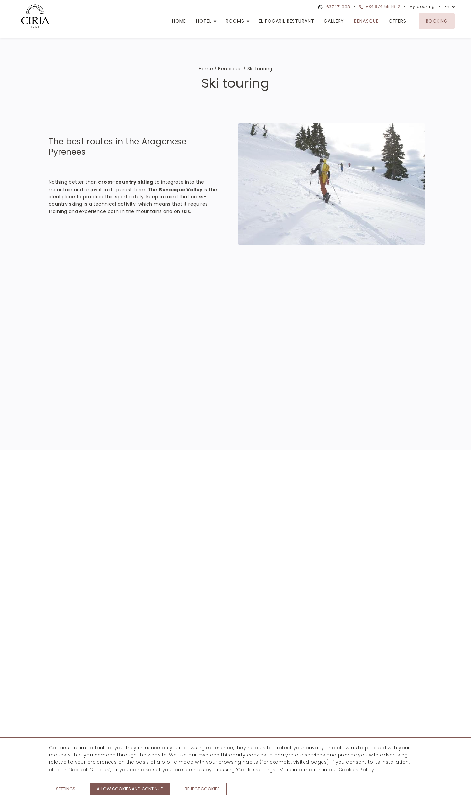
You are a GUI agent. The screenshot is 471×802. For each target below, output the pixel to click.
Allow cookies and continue (130, 789)
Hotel (203, 21)
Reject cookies (202, 789)
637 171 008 (333, 7)
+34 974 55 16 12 (379, 6)
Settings (65, 789)
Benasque (366, 21)
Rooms (235, 21)
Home (179, 21)
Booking (436, 21)
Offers (397, 21)
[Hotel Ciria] (35, 17)
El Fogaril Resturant (286, 21)
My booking (422, 6)
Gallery (334, 21)
